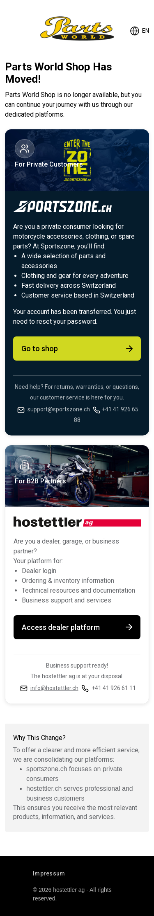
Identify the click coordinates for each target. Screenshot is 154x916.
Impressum (49, 873)
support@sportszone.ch (59, 409)
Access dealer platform (78, 627)
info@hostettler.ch (54, 688)
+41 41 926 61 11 (114, 688)
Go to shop (77, 349)
